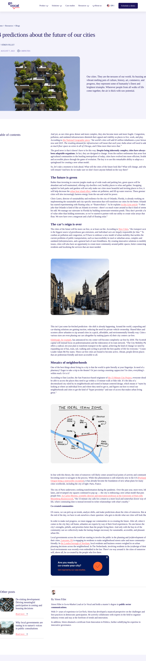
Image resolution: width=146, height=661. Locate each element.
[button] (44, 5)
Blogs (17, 26)
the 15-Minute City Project (120, 377)
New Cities (123, 229)
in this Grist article (129, 204)
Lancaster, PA (66, 540)
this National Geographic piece (76, 140)
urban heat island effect (80, 191)
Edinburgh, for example (61, 340)
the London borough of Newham (75, 543)
